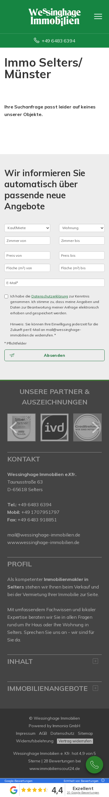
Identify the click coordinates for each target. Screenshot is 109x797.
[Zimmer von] (27, 240)
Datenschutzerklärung (49, 296)
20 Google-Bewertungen (83, 792)
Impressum (25, 733)
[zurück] (13, 427)
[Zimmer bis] (82, 240)
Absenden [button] (54, 355)
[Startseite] (54, 16)
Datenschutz (62, 733)
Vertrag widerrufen (75, 741)
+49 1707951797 (40, 512)
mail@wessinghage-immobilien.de (43, 535)
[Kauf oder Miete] (27, 228)
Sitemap (85, 733)
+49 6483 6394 (58, 41)
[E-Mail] (54, 283)
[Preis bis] (82, 255)
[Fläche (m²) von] (27, 268)
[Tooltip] (102, 780)
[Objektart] (82, 228)
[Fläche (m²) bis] (82, 268)
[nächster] (95, 427)
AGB (43, 733)
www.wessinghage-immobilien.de (43, 542)
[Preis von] (27, 255)
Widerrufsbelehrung (34, 740)
